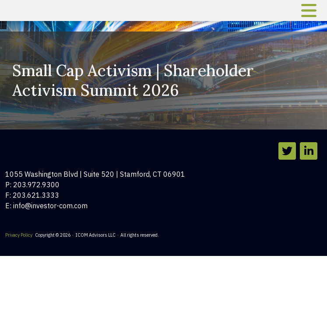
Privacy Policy (18, 235)
